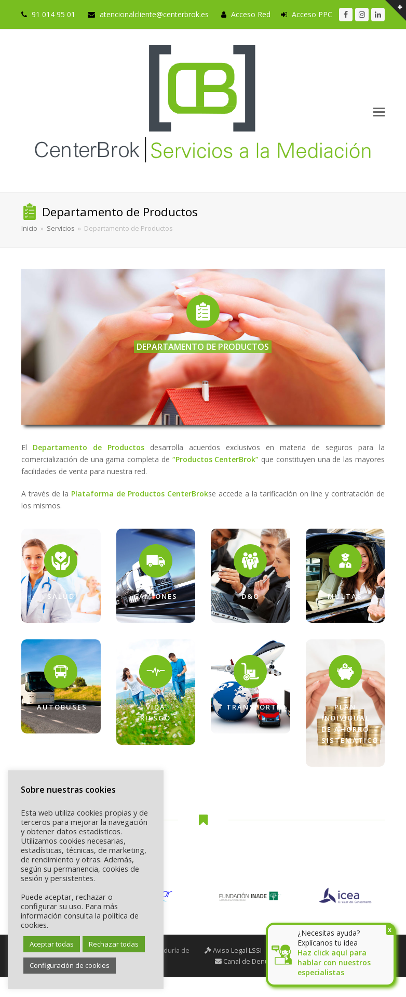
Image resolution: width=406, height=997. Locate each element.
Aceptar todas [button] (52, 944)
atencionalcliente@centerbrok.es (154, 14)
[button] (379, 111)
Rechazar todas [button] (114, 944)
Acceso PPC (312, 14)
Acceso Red (250, 14)
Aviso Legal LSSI (233, 950)
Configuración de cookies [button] (70, 965)
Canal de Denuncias (250, 961)
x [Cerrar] (389, 929)
